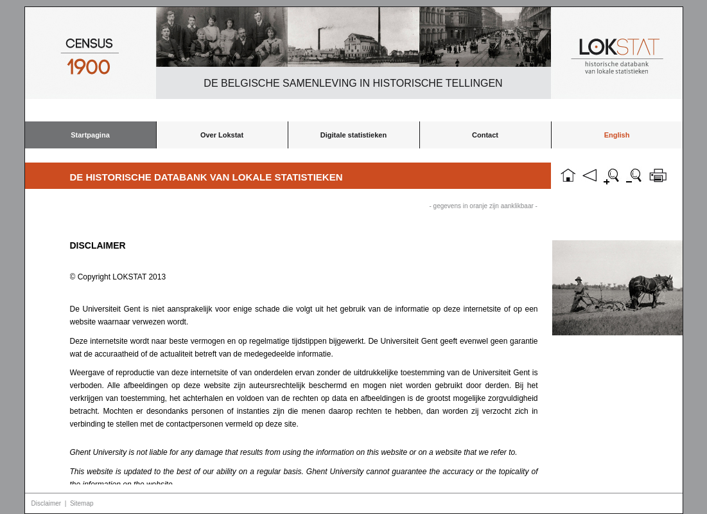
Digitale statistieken (353, 135)
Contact (485, 135)
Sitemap (82, 503)
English (617, 135)
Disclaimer (46, 503)
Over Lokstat (221, 135)
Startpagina (90, 135)
